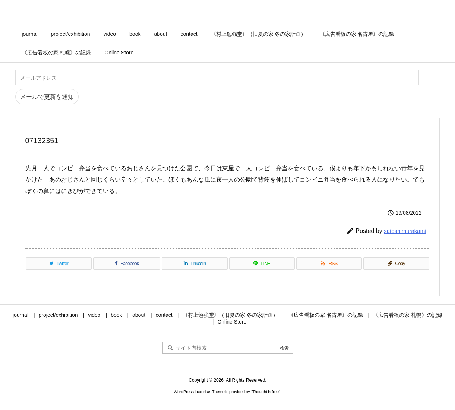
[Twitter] (59, 263)
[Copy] (396, 263)
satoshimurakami (405, 231)
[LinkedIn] (194, 263)
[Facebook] (127, 263)
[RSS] (329, 263)
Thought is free (265, 392)
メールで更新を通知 (47, 97)
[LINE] (262, 263)
